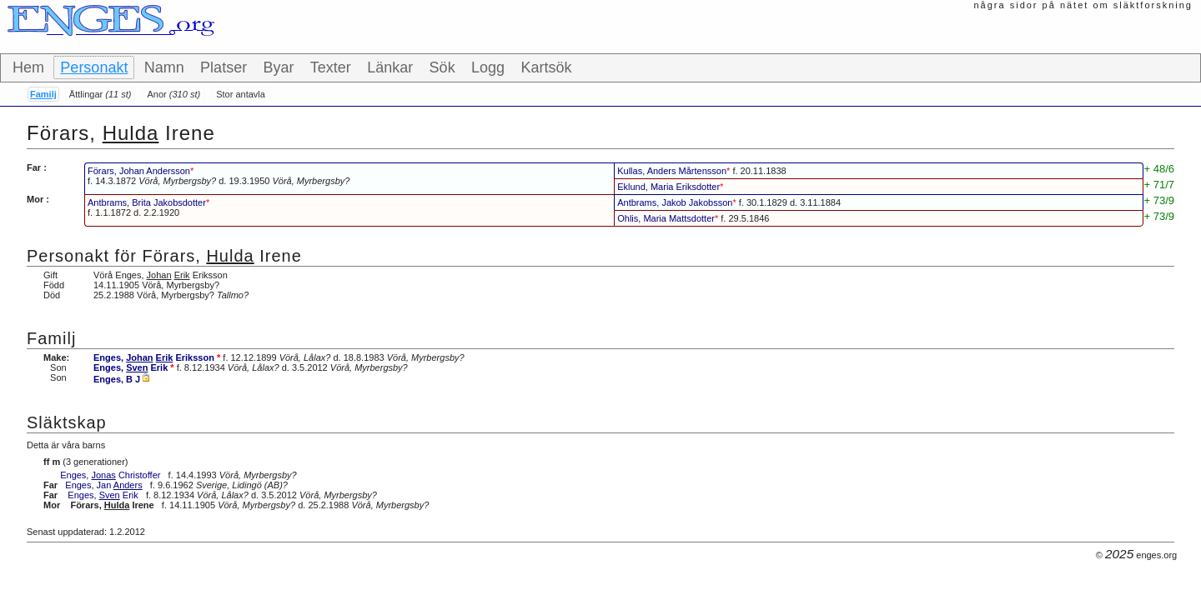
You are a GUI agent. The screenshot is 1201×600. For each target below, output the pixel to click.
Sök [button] (442, 67)
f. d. (218, 176)
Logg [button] (488, 67)
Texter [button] (330, 67)
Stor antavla (240, 94)
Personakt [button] (94, 67)
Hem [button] (28, 67)
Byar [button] (278, 67)
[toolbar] (600, 67)
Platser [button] (223, 67)
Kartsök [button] (545, 67)
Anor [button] (174, 94)
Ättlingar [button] (100, 94)
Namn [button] (164, 67)
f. (701, 171)
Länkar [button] (390, 67)
